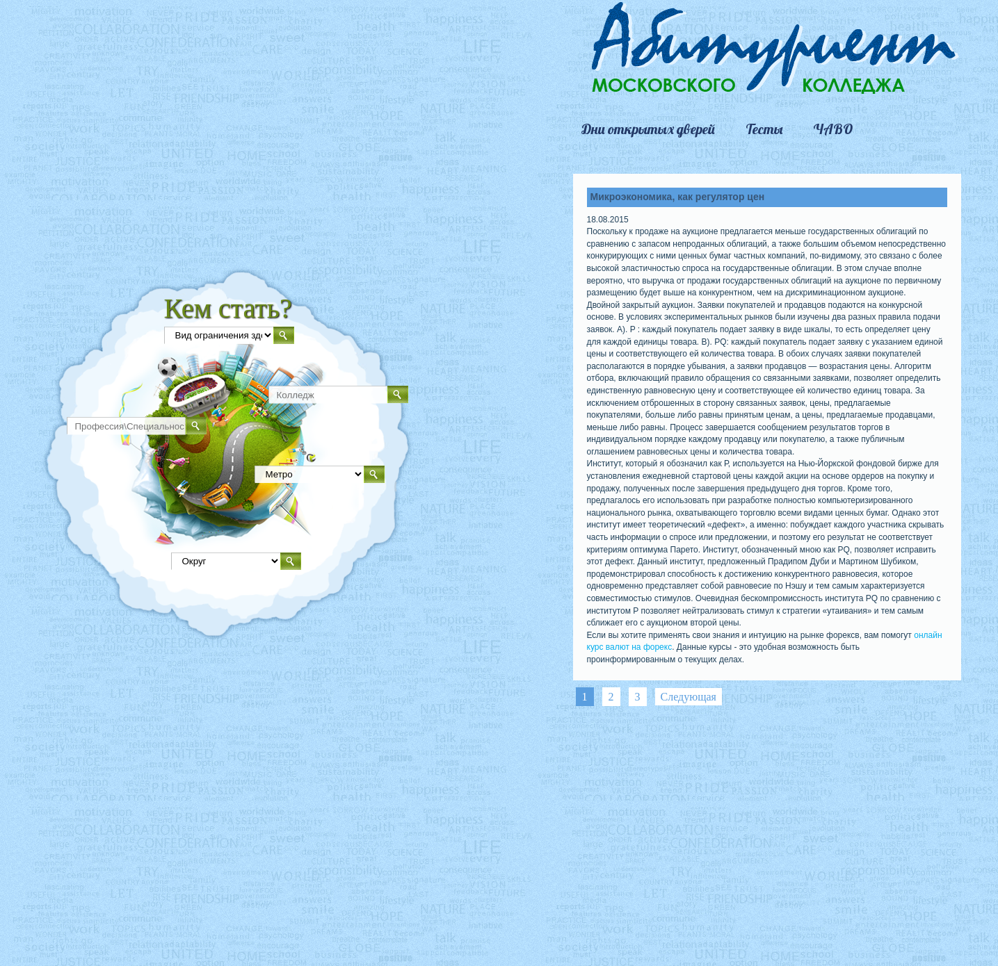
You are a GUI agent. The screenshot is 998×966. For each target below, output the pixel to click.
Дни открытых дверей (648, 129)
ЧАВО (833, 129)
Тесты (764, 129)
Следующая (688, 697)
